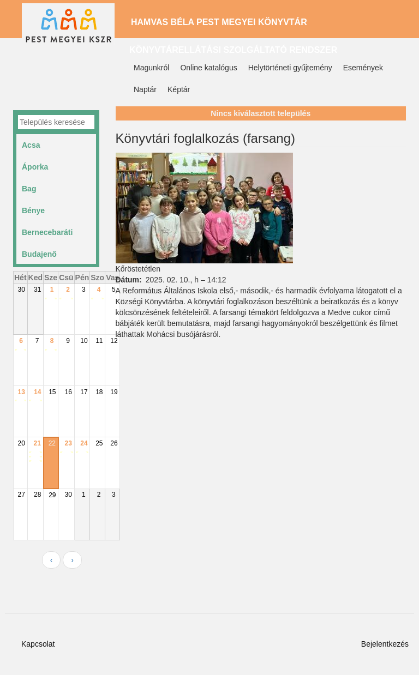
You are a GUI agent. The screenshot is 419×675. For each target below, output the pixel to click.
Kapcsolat (38, 644)
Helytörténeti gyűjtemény (290, 67)
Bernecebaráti (47, 232)
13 (21, 392)
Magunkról (151, 67)
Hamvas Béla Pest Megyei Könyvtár (219, 22)
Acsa (31, 145)
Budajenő (39, 254)
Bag (29, 188)
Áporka (35, 166)
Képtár (178, 89)
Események (363, 67)
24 (83, 443)
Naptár (145, 89)
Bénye (33, 210)
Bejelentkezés (385, 644)
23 (68, 443)
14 (37, 392)
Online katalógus (208, 67)
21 (37, 443)
